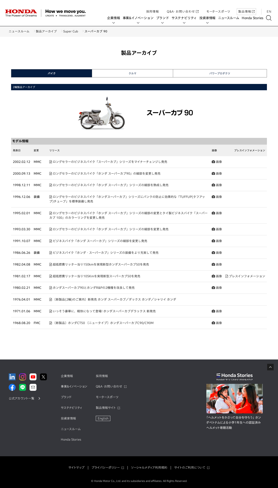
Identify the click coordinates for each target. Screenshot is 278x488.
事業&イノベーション (139, 18)
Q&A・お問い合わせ (183, 7)
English (103, 418)
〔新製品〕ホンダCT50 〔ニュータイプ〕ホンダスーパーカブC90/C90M (101, 322)
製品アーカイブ (49, 31)
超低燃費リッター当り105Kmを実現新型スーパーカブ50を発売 (94, 276)
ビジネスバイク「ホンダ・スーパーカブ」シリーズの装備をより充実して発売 (104, 252)
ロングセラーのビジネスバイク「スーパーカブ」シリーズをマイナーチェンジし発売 (108, 161)
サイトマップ (76, 467)
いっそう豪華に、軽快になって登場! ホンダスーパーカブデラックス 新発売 (102, 311)
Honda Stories (254, 18)
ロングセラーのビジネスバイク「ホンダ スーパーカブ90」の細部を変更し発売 (105, 173)
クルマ (132, 73)
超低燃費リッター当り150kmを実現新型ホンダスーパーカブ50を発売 (99, 264)
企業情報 (115, 18)
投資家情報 (209, 18)
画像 (217, 161)
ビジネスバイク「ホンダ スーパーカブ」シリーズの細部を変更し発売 (98, 240)
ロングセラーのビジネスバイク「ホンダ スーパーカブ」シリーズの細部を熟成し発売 (109, 185)
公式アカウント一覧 (21, 398)
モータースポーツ (218, 7)
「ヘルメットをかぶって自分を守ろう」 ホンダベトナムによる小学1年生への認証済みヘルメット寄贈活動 (233, 423)
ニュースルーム (230, 18)
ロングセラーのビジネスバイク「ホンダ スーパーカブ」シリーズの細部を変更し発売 (109, 229)
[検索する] (270, 18)
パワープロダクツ (219, 73)
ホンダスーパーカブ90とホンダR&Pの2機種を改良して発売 (92, 287)
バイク (52, 73)
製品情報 (246, 7)
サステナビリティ (185, 18)
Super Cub (77, 31)
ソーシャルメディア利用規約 (149, 467)
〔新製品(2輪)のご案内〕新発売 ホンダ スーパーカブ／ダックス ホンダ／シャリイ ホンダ (112, 299)
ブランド (163, 18)
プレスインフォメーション (245, 276)
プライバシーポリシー (105, 467)
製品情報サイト (106, 407)
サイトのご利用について (189, 467)
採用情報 (152, 7)
